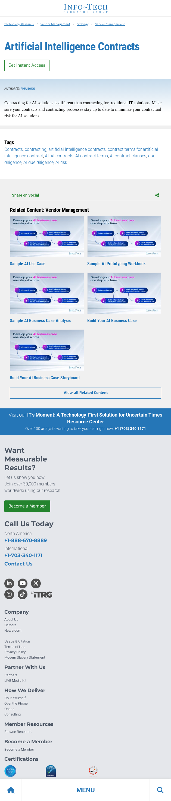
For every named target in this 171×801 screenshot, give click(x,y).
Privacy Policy (15, 652)
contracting (35, 149)
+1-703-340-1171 (23, 555)
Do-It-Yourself (15, 698)
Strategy (82, 24)
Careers (10, 625)
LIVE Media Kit (15, 680)
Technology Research (19, 24)
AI (47, 155)
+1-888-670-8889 (25, 540)
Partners (10, 675)
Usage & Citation (17, 641)
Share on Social (85, 195)
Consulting (12, 714)
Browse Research (18, 732)
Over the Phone (16, 703)
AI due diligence (38, 162)
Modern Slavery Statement (24, 657)
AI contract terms (91, 155)
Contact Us (18, 564)
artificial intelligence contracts (77, 149)
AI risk (61, 162)
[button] (85, 790)
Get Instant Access (26, 65)
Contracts (13, 149)
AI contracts (62, 155)
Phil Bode (28, 88)
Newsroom (12, 630)
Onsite (9, 709)
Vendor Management (55, 24)
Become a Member (27, 506)
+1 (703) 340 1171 (130, 428)
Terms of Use (14, 647)
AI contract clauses (128, 155)
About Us (11, 619)
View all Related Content (86, 392)
